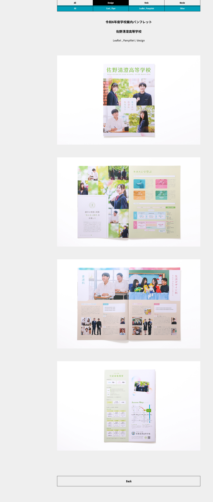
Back (129, 482)
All (75, 3)
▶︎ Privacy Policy (19, 492)
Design (111, 3)
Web (146, 3)
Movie (182, 3)
